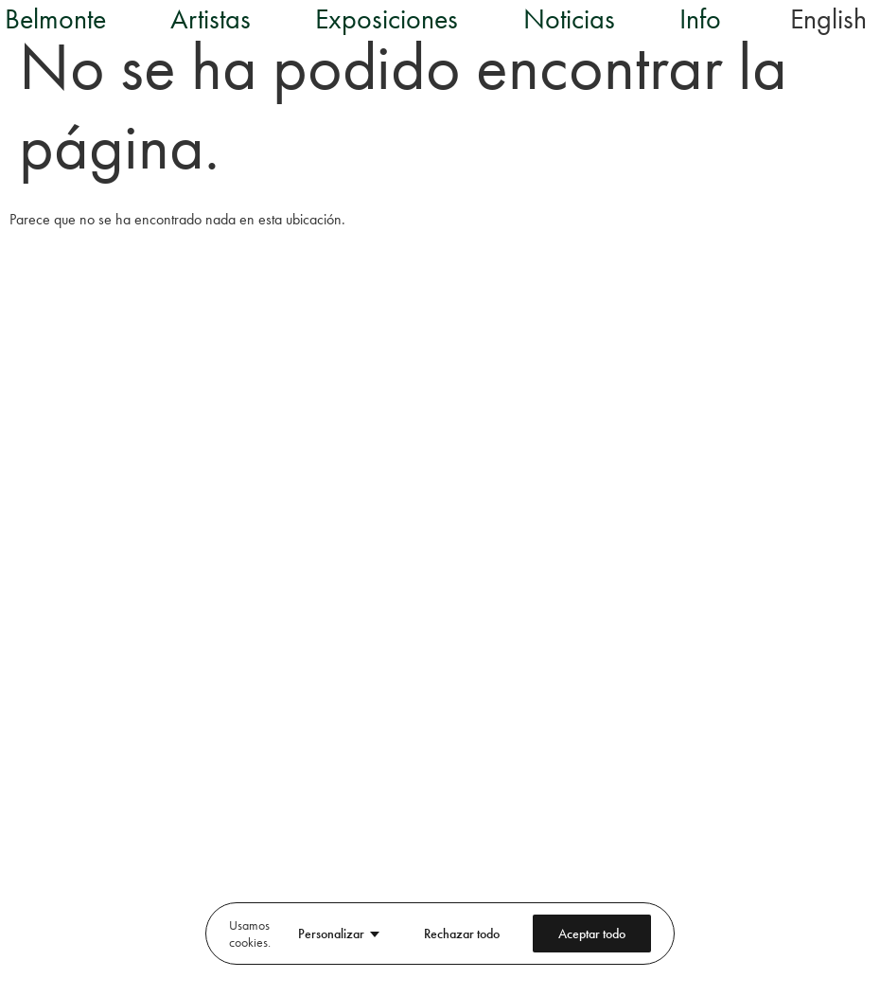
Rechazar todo (462, 933)
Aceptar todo (591, 933)
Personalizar (331, 933)
